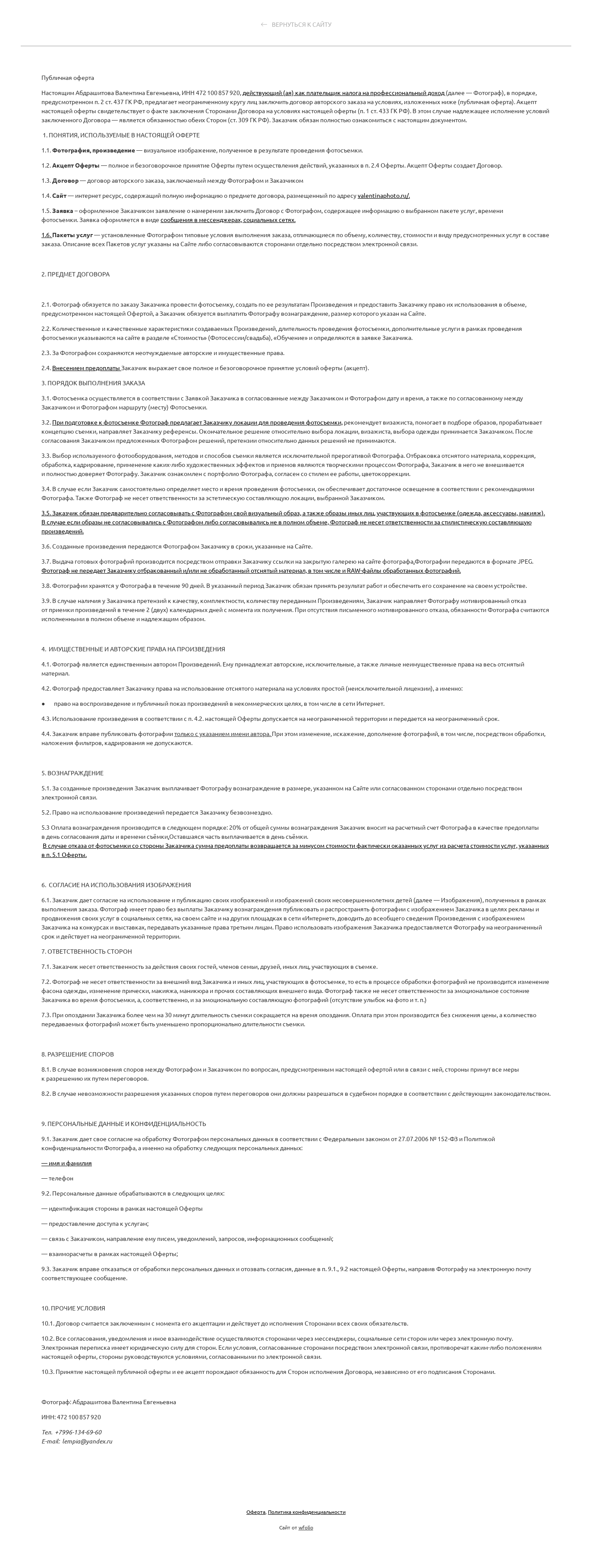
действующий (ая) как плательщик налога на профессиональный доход (344, 92)
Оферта (255, 1511)
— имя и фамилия (66, 1163)
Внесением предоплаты (86, 367)
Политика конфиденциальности (307, 1511)
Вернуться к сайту (296, 24)
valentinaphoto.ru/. (384, 195)
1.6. (46, 234)
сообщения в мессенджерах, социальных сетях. (228, 219)
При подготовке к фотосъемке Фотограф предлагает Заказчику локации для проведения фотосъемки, (197, 422)
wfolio (306, 1527)
